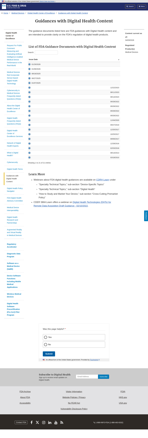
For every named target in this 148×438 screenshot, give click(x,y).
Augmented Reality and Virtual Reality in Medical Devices (14, 232)
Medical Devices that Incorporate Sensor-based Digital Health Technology (13, 78)
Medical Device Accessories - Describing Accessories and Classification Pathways (72, 152)
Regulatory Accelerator (12, 245)
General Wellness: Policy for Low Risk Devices (58, 72)
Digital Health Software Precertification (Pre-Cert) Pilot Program (13, 309)
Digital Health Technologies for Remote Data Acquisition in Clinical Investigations (71, 98)
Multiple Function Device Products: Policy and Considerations (64, 140)
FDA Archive (25, 392)
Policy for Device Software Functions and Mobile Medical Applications (67, 112)
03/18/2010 (33, 183)
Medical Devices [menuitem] (131, 52)
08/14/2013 (33, 178)
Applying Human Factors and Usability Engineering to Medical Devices (67, 173)
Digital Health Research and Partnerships (12, 220)
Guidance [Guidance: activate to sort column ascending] (44, 62)
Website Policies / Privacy (74, 397)
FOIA (123, 392)
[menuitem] (134, 37)
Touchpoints (94, 360)
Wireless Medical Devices (14, 295)
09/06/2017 (33, 162)
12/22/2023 (33, 98)
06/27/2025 (33, 83)
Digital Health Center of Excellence (41, 13)
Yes (50, 337)
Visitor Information (74, 392)
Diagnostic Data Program (13, 255)
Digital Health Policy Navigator (15, 189)
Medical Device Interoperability (13, 208)
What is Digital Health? (12, 154)
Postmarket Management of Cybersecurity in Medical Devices (64, 169)
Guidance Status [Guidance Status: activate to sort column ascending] (112, 60)
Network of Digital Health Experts (14, 144)
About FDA (25, 397)
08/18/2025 (33, 76)
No (49, 344)
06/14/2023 (33, 107)
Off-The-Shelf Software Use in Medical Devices (58, 102)
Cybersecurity (12, 162)
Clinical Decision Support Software (53, 67)
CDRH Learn (102, 205)
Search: (43, 52)
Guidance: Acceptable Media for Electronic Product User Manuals (65, 183)
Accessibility (25, 403)
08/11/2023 (33, 102)
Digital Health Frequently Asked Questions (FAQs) (14, 121)
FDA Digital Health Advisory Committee (15, 199)
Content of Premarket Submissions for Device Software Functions (65, 107)
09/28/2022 (33, 112)
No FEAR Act (74, 403)
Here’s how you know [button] (47, 1)
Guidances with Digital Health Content (73, 13)
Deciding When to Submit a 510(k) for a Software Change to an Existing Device (71, 157)
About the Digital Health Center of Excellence (13, 108)
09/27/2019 (33, 145)
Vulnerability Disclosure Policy (74, 409)
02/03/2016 (33, 173)
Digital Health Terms (15, 169)
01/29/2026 (33, 67)
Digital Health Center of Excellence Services (15, 133)
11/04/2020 (33, 140)
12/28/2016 (33, 169)
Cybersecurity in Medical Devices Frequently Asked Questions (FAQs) (14, 94)
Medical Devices (17, 13)
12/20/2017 (33, 152)
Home (6, 13)
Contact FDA (21, 422)
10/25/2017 (33, 157)
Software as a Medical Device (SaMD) (13, 266)
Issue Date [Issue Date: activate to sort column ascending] (31, 60)
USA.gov (123, 403)
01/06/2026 (33, 72)
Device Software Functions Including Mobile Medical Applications (14, 281)
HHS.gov (123, 397)
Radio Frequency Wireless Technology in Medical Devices (62, 178)
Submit (49, 354)
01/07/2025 (33, 91)
